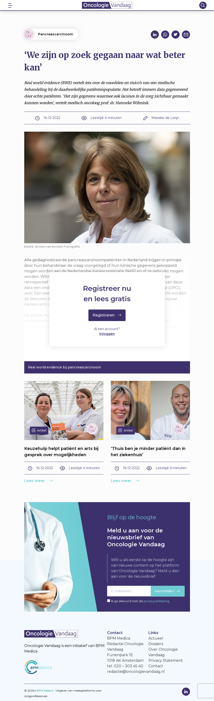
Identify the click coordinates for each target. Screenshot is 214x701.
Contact (155, 666)
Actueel (155, 638)
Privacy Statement (165, 660)
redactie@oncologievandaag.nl (136, 671)
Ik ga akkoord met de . (141, 601)
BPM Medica (44, 690)
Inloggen (107, 334)
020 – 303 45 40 (128, 666)
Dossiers (155, 644)
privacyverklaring (156, 601)
